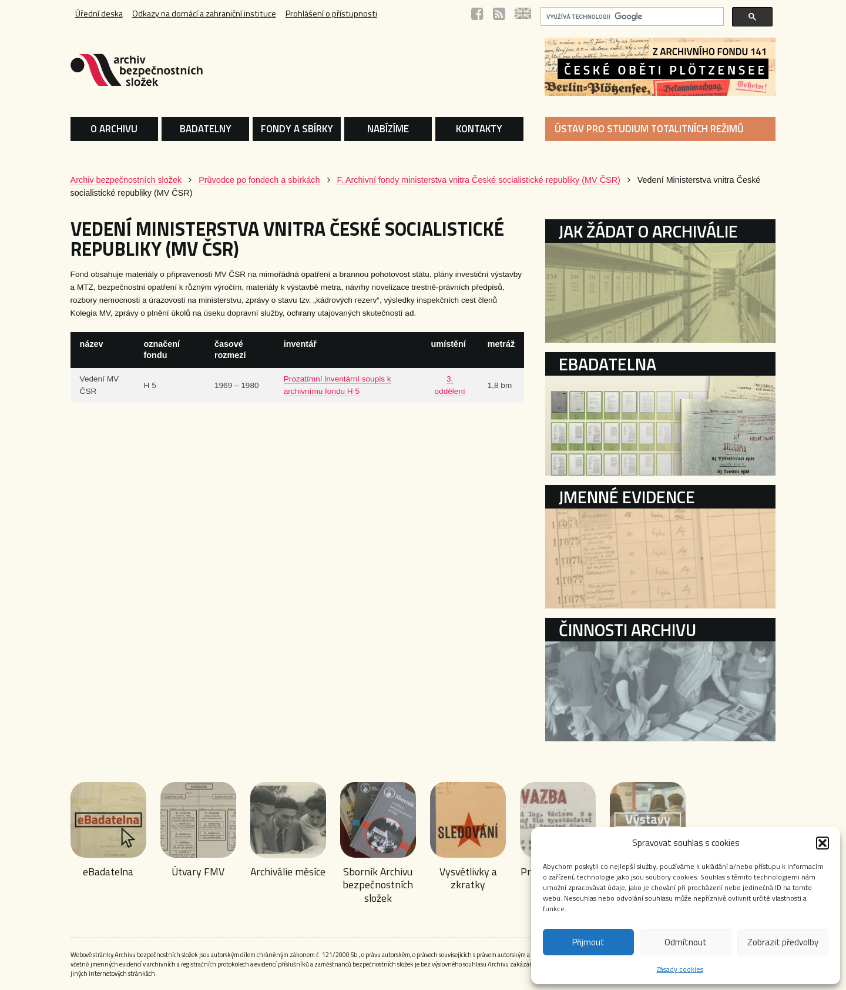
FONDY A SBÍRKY (297, 128)
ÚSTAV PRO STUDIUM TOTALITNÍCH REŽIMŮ (649, 128)
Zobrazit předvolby (782, 942)
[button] (822, 843)
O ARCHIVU (113, 128)
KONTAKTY (479, 128)
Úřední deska (99, 13)
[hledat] (631, 17)
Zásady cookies (680, 969)
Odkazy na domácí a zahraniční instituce (204, 13)
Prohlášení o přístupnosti (331, 13)
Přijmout (588, 942)
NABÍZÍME (388, 128)
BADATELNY (205, 128)
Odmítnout (685, 942)
